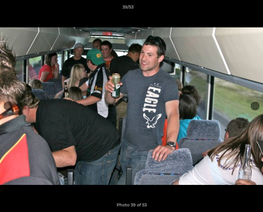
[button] (238, 8)
